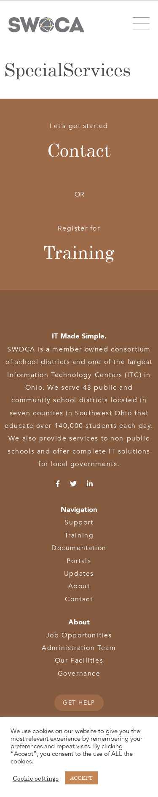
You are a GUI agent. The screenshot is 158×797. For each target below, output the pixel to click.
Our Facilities (79, 660)
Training (79, 251)
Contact (79, 149)
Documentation (79, 548)
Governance (79, 673)
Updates (79, 573)
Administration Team (79, 648)
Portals (79, 561)
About (79, 586)
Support (78, 522)
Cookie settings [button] (36, 778)
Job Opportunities (79, 635)
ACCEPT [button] (81, 777)
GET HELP (79, 703)
